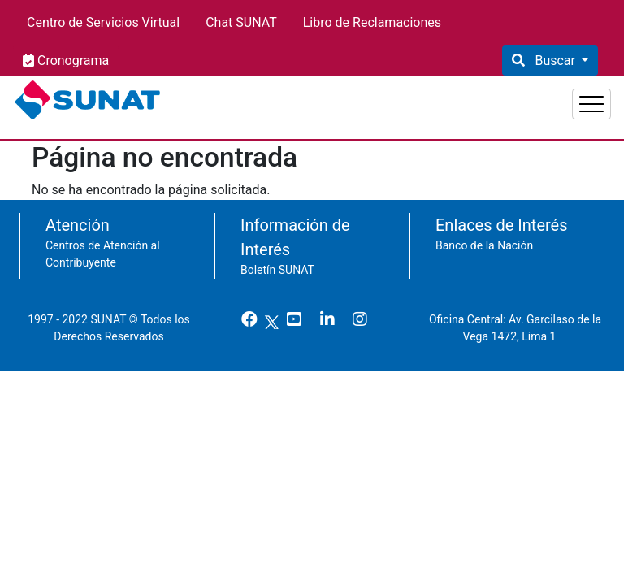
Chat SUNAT (241, 22)
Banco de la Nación (484, 237)
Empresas (482, 98)
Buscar (554, 60)
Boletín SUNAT (277, 261)
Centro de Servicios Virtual (103, 22)
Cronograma (71, 60)
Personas (393, 98)
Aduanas (569, 98)
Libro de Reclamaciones (372, 22)
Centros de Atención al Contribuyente (103, 246)
